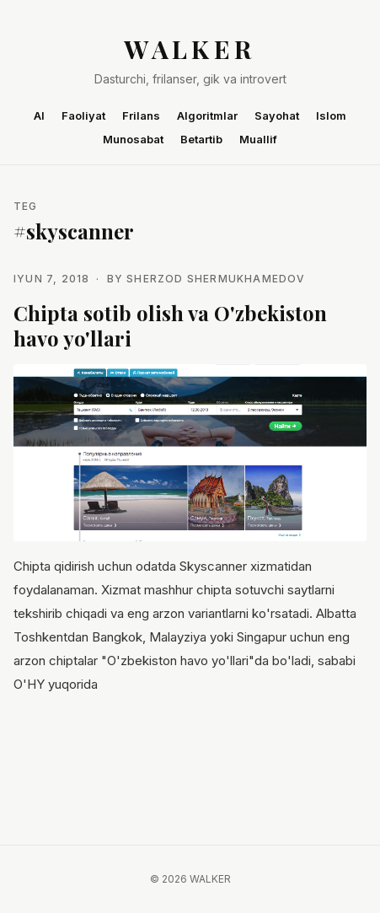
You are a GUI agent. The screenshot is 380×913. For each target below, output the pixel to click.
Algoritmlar (207, 115)
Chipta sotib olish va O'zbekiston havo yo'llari (170, 325)
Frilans (141, 115)
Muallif (258, 139)
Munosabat (133, 139)
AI (39, 115)
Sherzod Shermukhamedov (215, 278)
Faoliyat (83, 115)
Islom (331, 115)
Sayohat (276, 115)
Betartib (201, 139)
